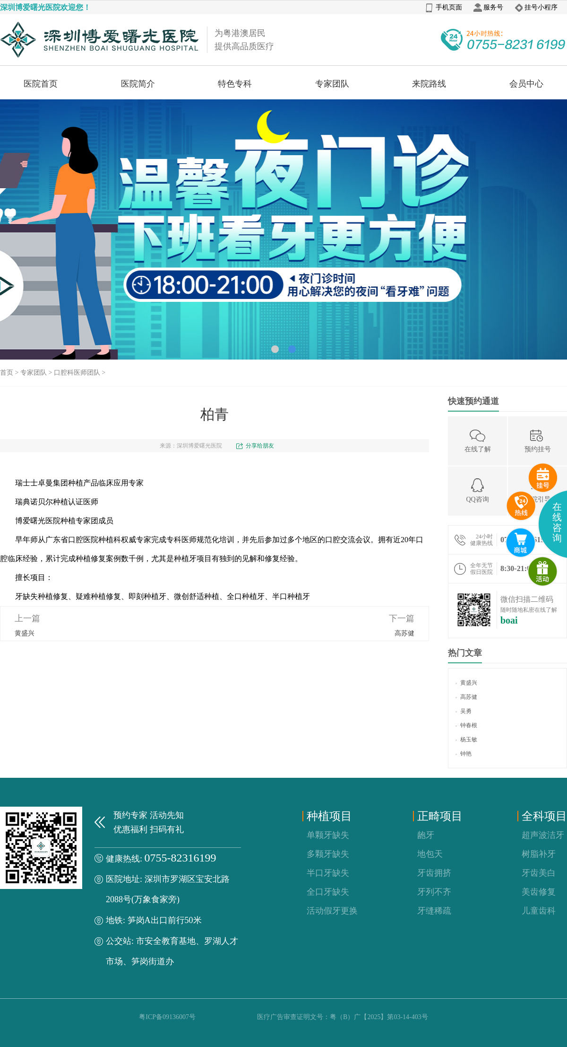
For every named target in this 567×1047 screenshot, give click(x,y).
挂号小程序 (536, 7)
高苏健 (404, 633)
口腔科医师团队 (77, 372)
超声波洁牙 (543, 835)
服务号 (488, 7)
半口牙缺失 (328, 873)
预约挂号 (537, 440)
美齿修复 (539, 892)
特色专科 (235, 83)
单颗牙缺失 (328, 835)
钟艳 (463, 753)
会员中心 (526, 83)
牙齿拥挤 (434, 873)
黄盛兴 (24, 633)
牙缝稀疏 (434, 910)
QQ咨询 (477, 490)
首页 (6, 372)
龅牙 (425, 835)
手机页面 (444, 7)
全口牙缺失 (328, 892)
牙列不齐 (434, 892)
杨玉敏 (466, 739)
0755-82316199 (180, 858)
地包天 (430, 854)
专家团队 (332, 83)
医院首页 (41, 83)
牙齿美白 (539, 873)
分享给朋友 (260, 445)
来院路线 (429, 83)
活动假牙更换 (332, 910)
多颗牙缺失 (328, 854)
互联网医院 (520, 542)
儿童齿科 (539, 910)
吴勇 (463, 711)
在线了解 (477, 440)
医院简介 (138, 83)
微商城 (542, 571)
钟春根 (466, 725)
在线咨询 (557, 522)
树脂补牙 (539, 854)
